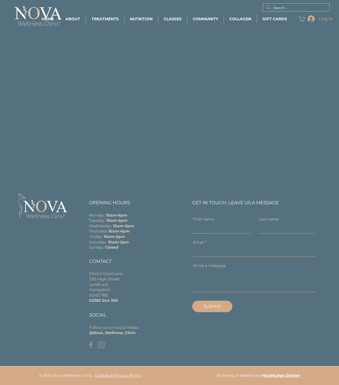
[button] (73, 19)
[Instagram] (101, 344)
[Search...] (295, 8)
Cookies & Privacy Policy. (118, 375)
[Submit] (212, 306)
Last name (269, 219)
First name (203, 219)
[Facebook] (90, 344)
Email (198, 242)
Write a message (209, 266)
